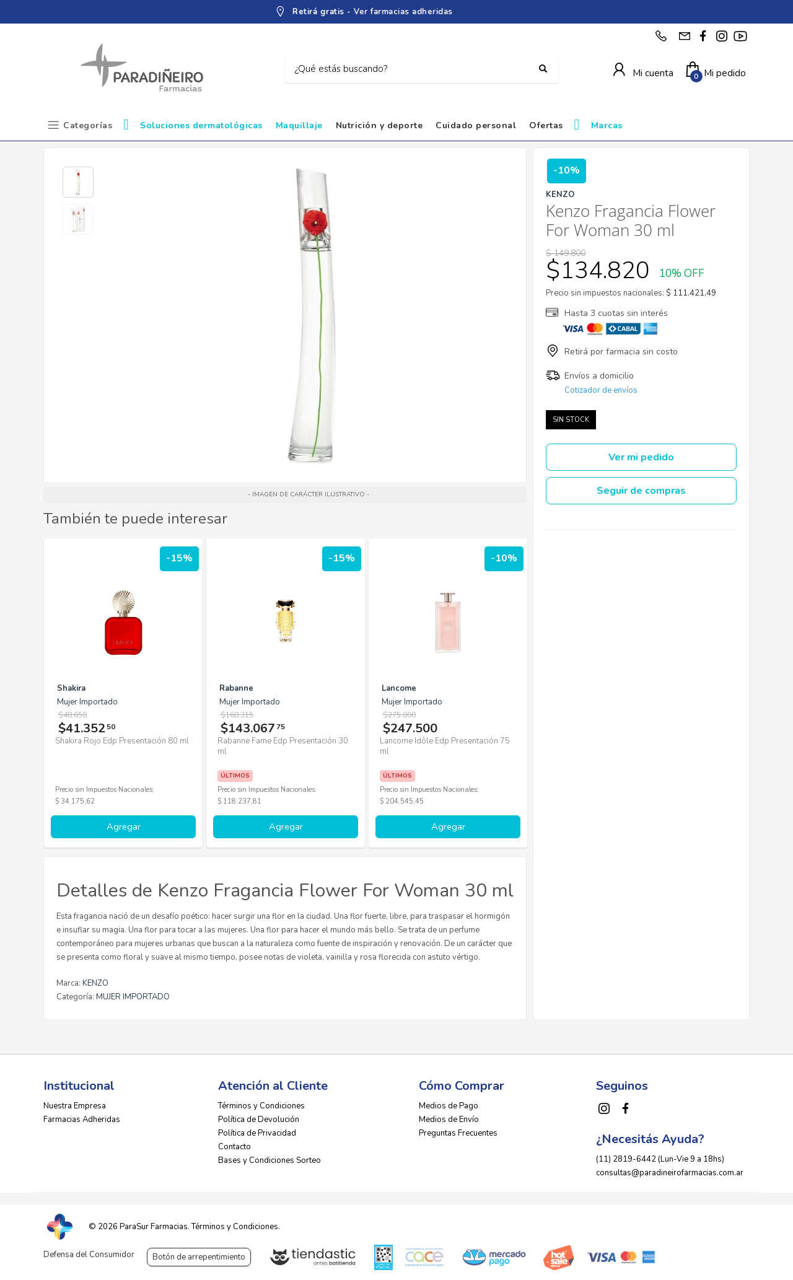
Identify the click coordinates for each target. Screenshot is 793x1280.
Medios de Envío (449, 1119)
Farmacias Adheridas (81, 1119)
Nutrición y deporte (379, 125)
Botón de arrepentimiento (198, 1257)
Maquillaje (299, 125)
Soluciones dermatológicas (201, 125)
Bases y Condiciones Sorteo (269, 1160)
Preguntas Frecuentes (458, 1133)
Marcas (607, 125)
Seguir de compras (641, 491)
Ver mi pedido (641, 457)
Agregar (124, 826)
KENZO (95, 983)
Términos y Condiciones (261, 1105)
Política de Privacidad (257, 1133)
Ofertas (546, 125)
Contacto (234, 1146)
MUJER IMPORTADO (133, 996)
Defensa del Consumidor (88, 1254)
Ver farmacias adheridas (443, 11)
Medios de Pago (448, 1105)
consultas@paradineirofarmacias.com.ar (669, 1172)
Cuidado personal (476, 125)
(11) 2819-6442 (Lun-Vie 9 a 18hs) (660, 1159)
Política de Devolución (258, 1119)
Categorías (87, 125)
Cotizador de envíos (600, 390)
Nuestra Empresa (74, 1105)
